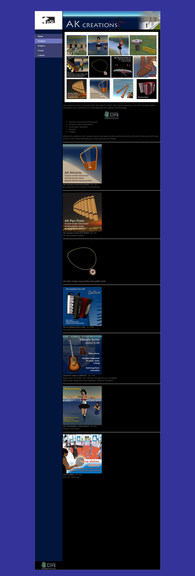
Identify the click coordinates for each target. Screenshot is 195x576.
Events (41, 50)
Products (42, 41)
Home (40, 36)
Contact (41, 55)
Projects (41, 46)
